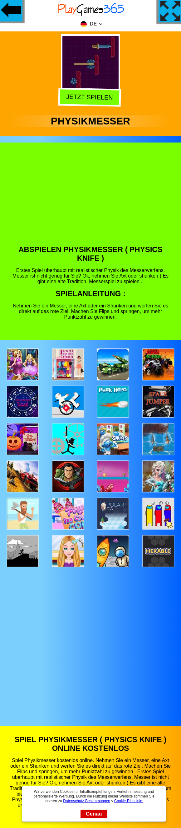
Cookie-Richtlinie (128, 801)
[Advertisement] (90, 198)
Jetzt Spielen (90, 97)
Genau (94, 813)
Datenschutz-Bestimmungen (86, 801)
